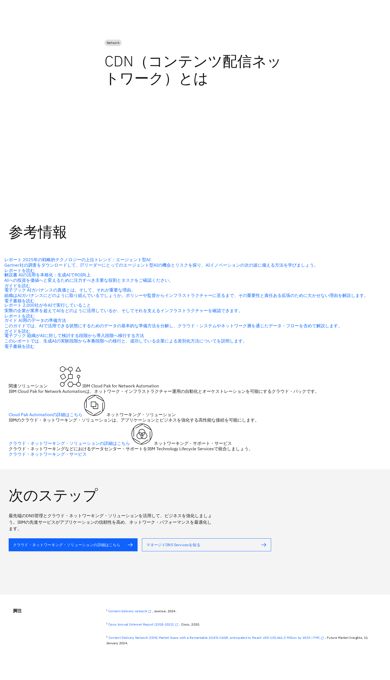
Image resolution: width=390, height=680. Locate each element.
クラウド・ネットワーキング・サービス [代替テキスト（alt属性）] (48, 454)
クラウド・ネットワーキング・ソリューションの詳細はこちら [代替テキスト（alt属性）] (70, 443)
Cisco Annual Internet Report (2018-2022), (144, 624)
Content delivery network (130, 611)
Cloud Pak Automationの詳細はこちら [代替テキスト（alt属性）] (46, 414)
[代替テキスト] (192, 265)
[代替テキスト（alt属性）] (73, 544)
